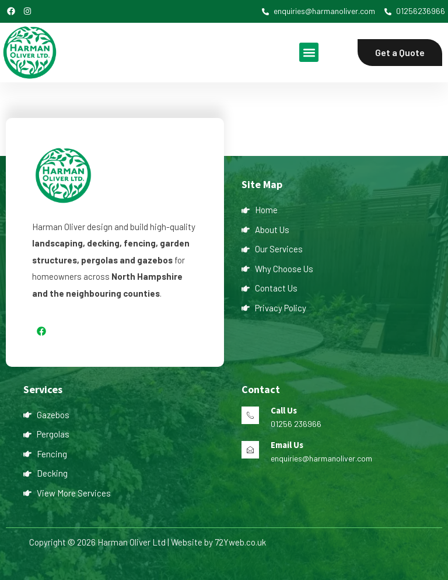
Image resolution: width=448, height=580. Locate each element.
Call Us (284, 410)
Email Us (287, 444)
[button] (308, 52)
